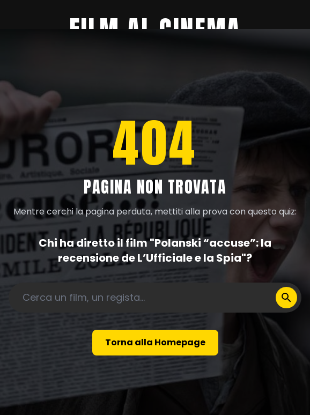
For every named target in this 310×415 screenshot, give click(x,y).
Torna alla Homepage (155, 342)
